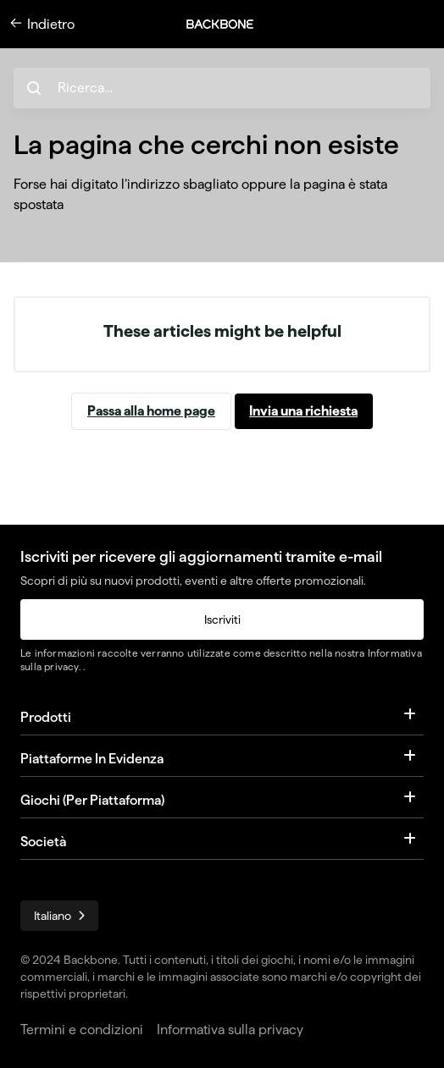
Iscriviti (222, 619)
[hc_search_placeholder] (222, 88)
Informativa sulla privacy (230, 1029)
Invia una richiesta (303, 411)
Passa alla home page (151, 411)
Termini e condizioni (81, 1029)
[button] (228, 24)
